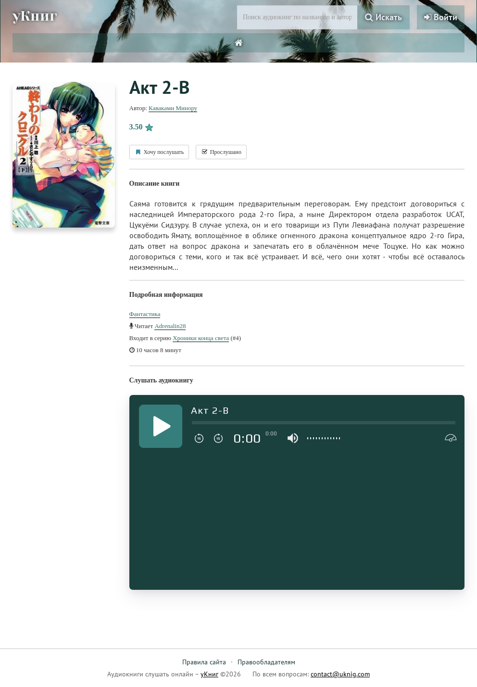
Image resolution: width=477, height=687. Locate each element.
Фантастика (145, 314)
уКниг (35, 16)
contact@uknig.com (340, 674)
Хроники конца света (201, 338)
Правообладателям (266, 662)
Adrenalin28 (170, 326)
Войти (440, 17)
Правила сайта (204, 662)
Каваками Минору (173, 108)
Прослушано (221, 152)
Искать (383, 17)
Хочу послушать (159, 152)
